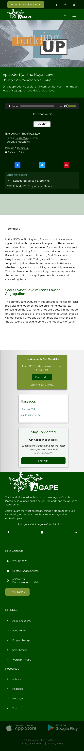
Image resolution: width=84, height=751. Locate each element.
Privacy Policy (55, 743)
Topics (15, 708)
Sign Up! (43, 460)
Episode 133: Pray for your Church (32, 186)
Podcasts (17, 688)
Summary (14, 228)
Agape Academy (22, 621)
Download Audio (42, 114)
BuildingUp (21, 137)
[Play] (10, 106)
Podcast (9, 147)
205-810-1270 (19, 561)
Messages (17, 698)
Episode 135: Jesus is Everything (31, 180)
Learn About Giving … (42, 384)
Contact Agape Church (25, 571)
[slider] (37, 106)
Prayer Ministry (21, 640)
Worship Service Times (26, 4)
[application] (42, 106)
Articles (16, 679)
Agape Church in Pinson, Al (46, 740)
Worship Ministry (21, 659)
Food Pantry (19, 630)
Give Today (42, 377)
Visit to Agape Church (42, 524)
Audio (42, 123)
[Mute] (66, 106)
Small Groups (19, 650)
